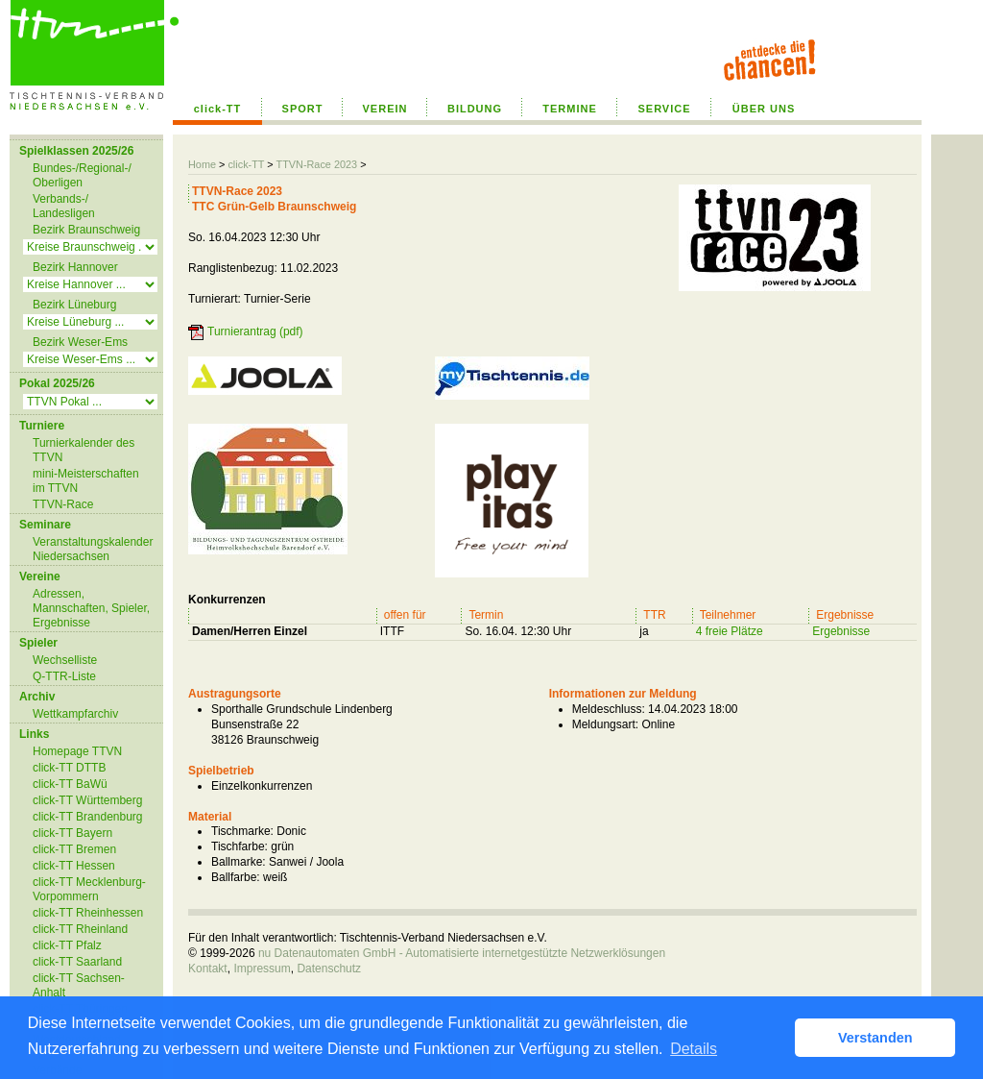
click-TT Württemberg (87, 800)
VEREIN (385, 108)
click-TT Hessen (74, 865)
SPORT (303, 108)
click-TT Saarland (77, 962)
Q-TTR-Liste (64, 676)
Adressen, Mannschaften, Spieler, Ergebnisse (91, 608)
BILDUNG (474, 108)
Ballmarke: (238, 862)
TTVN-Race (63, 504)
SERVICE (663, 108)
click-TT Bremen (74, 849)
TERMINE (569, 108)
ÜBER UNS (763, 108)
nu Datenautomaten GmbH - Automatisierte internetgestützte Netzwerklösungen (461, 953)
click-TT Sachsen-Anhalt (79, 985)
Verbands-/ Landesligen (64, 206)
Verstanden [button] (875, 1037)
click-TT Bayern (72, 833)
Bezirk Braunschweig (86, 229)
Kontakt (208, 968)
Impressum (261, 968)
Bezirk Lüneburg (74, 304)
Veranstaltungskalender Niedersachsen (93, 549)
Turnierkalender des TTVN (83, 450)
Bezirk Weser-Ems (80, 342)
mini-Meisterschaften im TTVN (86, 481)
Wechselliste (65, 660)
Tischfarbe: (239, 846)
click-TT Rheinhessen (88, 913)
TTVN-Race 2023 (316, 164)
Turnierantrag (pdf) (255, 331)
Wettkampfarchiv (75, 714)
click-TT (218, 108)
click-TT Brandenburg (88, 816)
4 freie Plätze (729, 631)
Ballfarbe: (235, 877)
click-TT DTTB (69, 767)
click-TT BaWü (70, 784)
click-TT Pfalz (67, 945)
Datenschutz (329, 968)
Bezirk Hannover (75, 267)
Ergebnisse (841, 631)
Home (202, 164)
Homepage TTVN (77, 751)
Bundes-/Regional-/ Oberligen (82, 175)
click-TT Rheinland (80, 929)
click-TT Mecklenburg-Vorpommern (89, 889)
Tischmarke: (242, 831)
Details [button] (693, 1049)
